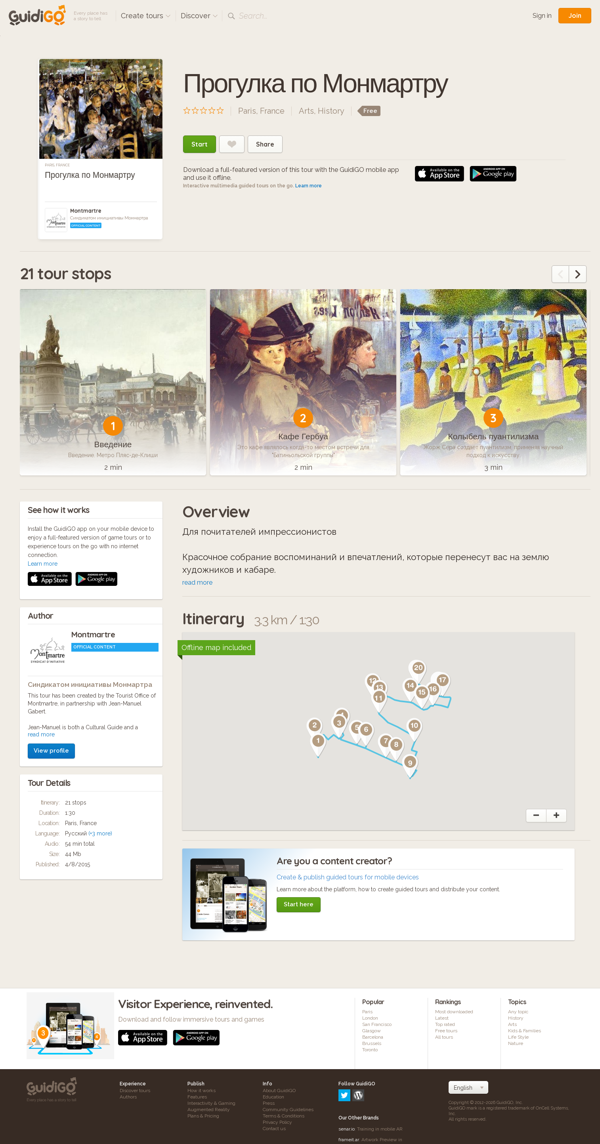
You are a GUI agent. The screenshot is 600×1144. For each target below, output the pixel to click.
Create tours (146, 15)
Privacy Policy (277, 1122)
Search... (253, 16)
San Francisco (377, 1024)
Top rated (445, 1024)
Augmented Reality (208, 1109)
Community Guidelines (288, 1109)
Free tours (446, 1030)
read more (41, 628)
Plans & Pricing (203, 1116)
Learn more (308, 186)
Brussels (371, 1043)
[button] (318, 745)
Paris (367, 1011)
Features (197, 1097)
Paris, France (57, 165)
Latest (442, 1018)
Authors (128, 1097)
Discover (199, 15)
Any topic (518, 1011)
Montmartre (85, 210)
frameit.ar (348, 1105)
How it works (201, 1090)
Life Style (518, 1037)
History (331, 111)
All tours (444, 1037)
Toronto (370, 1049)
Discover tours (135, 1090)
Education (273, 1097)
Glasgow (371, 1030)
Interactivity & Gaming (211, 1103)
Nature (515, 1043)
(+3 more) (100, 728)
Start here (298, 904)
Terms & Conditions (283, 1116)
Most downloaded (454, 1011)
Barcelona (372, 1037)
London (370, 1018)
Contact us (274, 1128)
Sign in (542, 15)
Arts (306, 111)
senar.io (346, 1095)
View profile (51, 644)
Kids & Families (524, 1030)
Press (269, 1103)
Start (199, 144)
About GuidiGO (279, 1090)
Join (574, 15)
